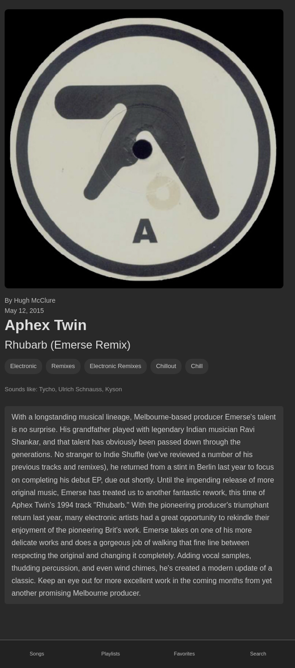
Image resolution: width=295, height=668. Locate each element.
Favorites (184, 653)
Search (258, 653)
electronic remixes (115, 366)
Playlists (110, 653)
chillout (166, 366)
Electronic (23, 366)
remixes (63, 366)
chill (196, 366)
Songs (37, 653)
